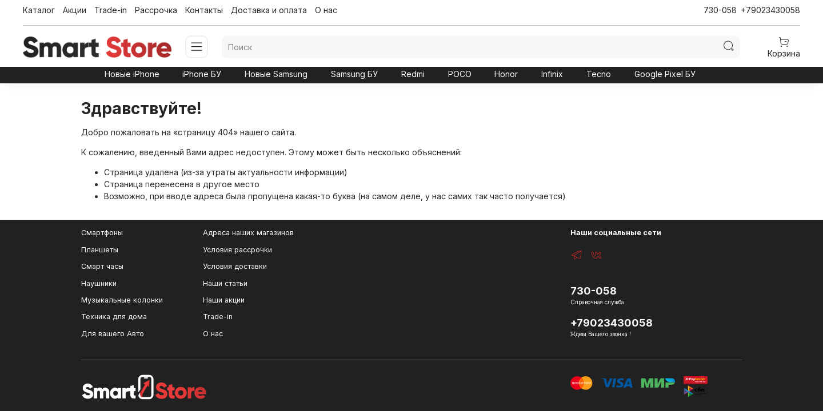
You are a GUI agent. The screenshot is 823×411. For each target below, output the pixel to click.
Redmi (413, 74)
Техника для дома (114, 316)
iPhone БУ (201, 74)
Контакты (204, 10)
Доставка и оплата (269, 10)
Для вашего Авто (112, 333)
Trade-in (110, 10)
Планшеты (99, 249)
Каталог (39, 10)
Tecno (598, 74)
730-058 (720, 10)
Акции (74, 10)
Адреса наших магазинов (248, 232)
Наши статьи (225, 283)
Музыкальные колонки (122, 300)
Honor (506, 74)
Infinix (552, 74)
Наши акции (224, 300)
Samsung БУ (354, 74)
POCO (460, 74)
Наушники (99, 283)
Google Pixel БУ (665, 74)
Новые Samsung (276, 74)
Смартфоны (102, 232)
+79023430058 (770, 10)
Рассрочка (156, 10)
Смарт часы (102, 266)
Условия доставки (235, 266)
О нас (326, 10)
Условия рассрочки (237, 249)
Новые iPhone (132, 74)
